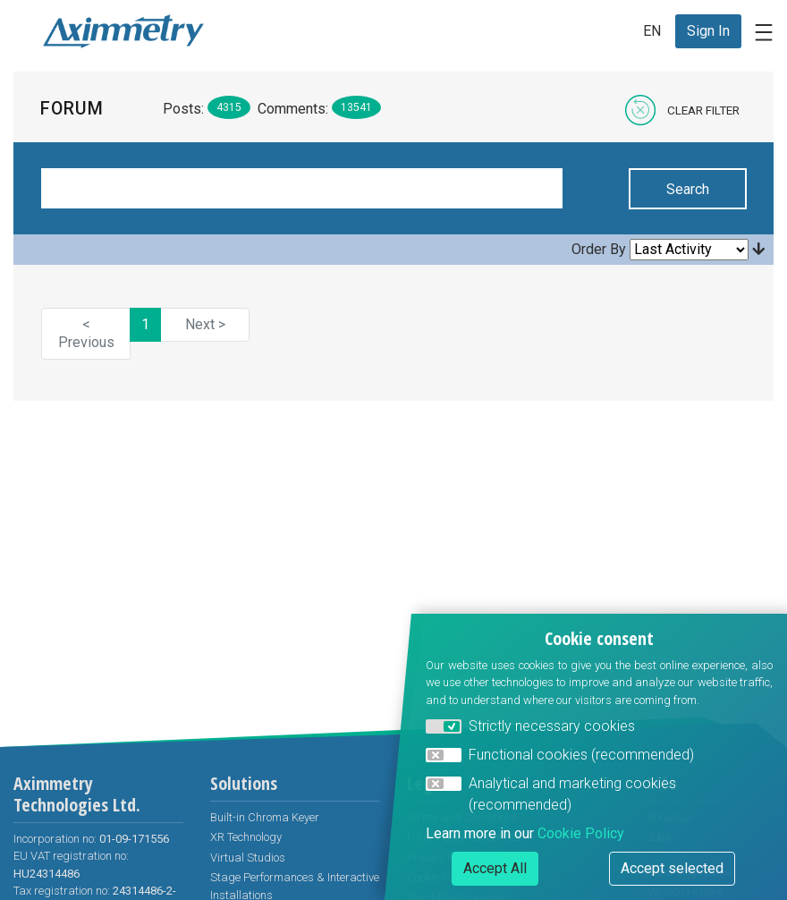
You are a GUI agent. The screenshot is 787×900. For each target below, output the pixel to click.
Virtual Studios (247, 857)
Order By (598, 249)
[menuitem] (708, 31)
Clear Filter (703, 110)
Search (687, 189)
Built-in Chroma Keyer (264, 817)
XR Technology (246, 837)
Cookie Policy (580, 833)
